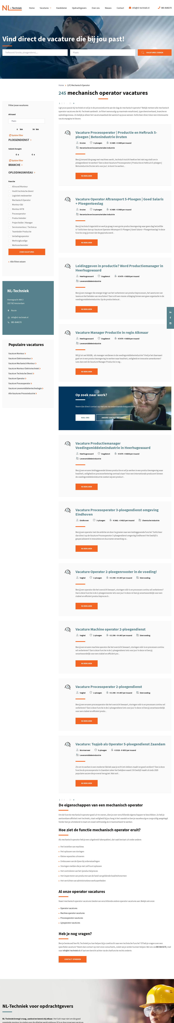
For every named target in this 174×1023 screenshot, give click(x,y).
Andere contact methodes (117, 418)
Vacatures (44, 8)
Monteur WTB (16, 209)
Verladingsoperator (18, 236)
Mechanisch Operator (19, 200)
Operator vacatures (68, 909)
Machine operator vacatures (72, 914)
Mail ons (86, 418)
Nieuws (108, 8)
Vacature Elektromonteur (19, 359)
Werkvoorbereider (18, 245)
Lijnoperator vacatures (70, 924)
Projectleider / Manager (20, 223)
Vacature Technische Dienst (20, 373)
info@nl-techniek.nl (140, 8)
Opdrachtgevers (79, 8)
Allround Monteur (18, 187)
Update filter (16, 135)
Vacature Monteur (16, 354)
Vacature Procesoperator (19, 384)
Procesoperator (17, 214)
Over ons (96, 8)
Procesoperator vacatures (71, 919)
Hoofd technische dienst (20, 191)
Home (32, 8)
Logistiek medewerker (20, 196)
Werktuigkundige (17, 241)
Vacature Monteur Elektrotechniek (23, 369)
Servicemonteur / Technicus (22, 227)
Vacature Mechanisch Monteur (21, 364)
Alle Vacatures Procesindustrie (21, 393)
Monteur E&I (15, 205)
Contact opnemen (73, 961)
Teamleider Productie (19, 232)
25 (70, 103)
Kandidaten (61, 8)
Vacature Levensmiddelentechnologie (25, 389)
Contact (120, 8)
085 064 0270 (161, 948)
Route (14, 311)
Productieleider (17, 218)
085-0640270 (166, 8)
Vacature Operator (16, 378)
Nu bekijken (88, 176)
